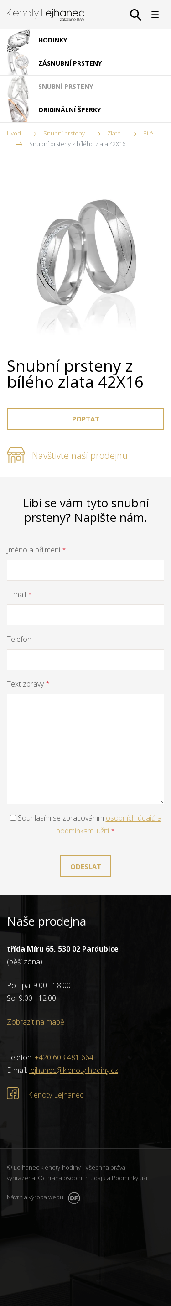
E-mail (19, 594)
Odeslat (85, 866)
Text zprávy (28, 684)
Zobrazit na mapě (35, 1022)
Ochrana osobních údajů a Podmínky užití (94, 1178)
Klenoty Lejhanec (55, 1095)
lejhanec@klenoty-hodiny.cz (73, 1070)
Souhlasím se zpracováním (85, 824)
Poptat (85, 418)
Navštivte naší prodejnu (80, 455)
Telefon (19, 639)
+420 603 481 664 (64, 1057)
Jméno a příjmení (36, 550)
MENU (155, 14)
